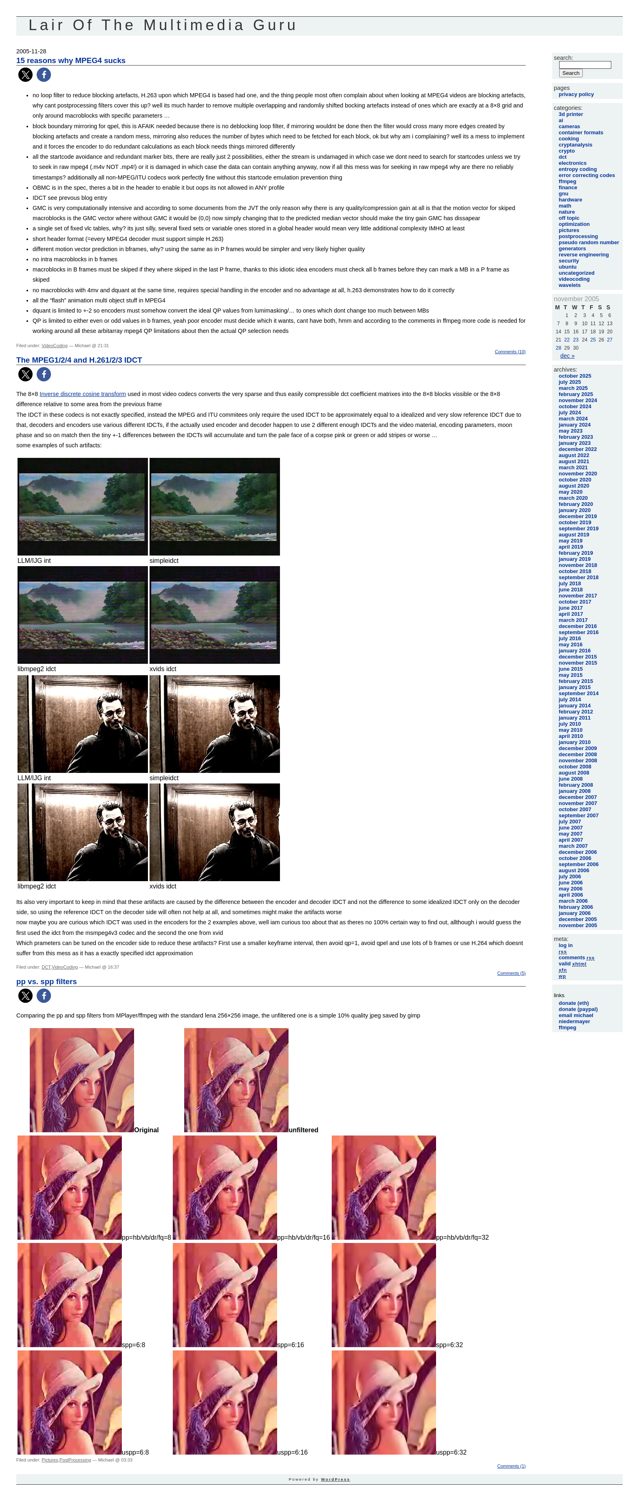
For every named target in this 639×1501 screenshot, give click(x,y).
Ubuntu (568, 267)
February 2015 (576, 681)
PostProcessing (75, 1459)
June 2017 (571, 608)
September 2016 (579, 632)
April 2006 (571, 895)
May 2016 (570, 644)
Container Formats (581, 132)
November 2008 (578, 760)
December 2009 (578, 748)
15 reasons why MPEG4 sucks (71, 60)
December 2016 (578, 626)
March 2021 (573, 467)
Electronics (572, 163)
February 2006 (576, 907)
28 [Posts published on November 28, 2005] (558, 348)
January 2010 (575, 742)
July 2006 (570, 876)
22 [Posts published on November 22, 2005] (566, 340)
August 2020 (574, 486)
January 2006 (575, 913)
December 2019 (578, 516)
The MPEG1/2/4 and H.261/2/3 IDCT (79, 360)
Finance (568, 187)
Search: (563, 58)
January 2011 (575, 718)
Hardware (570, 200)
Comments (577, 957)
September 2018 (579, 577)
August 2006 (574, 870)
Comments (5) (511, 973)
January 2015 (575, 687)
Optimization (574, 224)
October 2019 (575, 522)
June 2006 (571, 883)
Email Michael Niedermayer (576, 1018)
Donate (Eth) (574, 1003)
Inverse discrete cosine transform (83, 394)
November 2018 (578, 565)
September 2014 (579, 693)
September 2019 (579, 528)
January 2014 (575, 705)
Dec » (567, 355)
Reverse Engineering (584, 255)
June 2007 (571, 828)
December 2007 (578, 797)
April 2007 (571, 840)
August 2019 (574, 535)
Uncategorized (577, 273)
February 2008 (576, 785)
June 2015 (571, 669)
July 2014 (570, 699)
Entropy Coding (578, 169)
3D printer (571, 114)
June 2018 (571, 589)
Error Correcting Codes (587, 175)
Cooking (569, 139)
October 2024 (575, 406)
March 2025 (573, 388)
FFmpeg (567, 181)
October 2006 (575, 858)
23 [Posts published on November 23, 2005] (575, 340)
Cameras (569, 126)
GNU (563, 193)
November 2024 (578, 400)
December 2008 (578, 754)
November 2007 (578, 803)
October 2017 (575, 602)
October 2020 (575, 480)
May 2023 (570, 431)
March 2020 (573, 498)
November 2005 (578, 925)
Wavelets (570, 285)
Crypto (567, 151)
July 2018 (570, 583)
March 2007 (573, 846)
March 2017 (573, 620)
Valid (572, 964)
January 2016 (575, 651)
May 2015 (570, 675)
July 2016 (570, 638)
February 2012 (576, 712)
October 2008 (575, 767)
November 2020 (578, 473)
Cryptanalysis (576, 145)
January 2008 (575, 791)
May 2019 (570, 541)
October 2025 (575, 376)
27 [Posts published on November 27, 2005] (610, 340)
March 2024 (573, 419)
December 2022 (578, 449)
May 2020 (570, 492)
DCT (46, 967)
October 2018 (575, 571)
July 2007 (570, 821)
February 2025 (576, 394)
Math (565, 206)
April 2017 (571, 614)
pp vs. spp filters (46, 981)
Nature (567, 212)
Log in (566, 945)
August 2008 (574, 773)
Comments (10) (510, 351)
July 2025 (570, 382)
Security (569, 261)
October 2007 (575, 809)
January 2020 (575, 510)
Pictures (50, 1459)
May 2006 (570, 889)
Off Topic (569, 218)
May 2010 (570, 730)
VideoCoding (55, 345)
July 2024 (570, 412)
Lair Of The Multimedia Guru (163, 25)
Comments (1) (511, 1466)
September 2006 (579, 864)
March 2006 (573, 901)
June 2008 (571, 779)
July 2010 (570, 724)
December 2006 (578, 852)
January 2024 (575, 425)
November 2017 (578, 596)
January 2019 (575, 559)
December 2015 (578, 657)
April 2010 (571, 736)
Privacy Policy (576, 94)
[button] (25, 75)
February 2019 (576, 553)
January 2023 (575, 443)
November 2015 (578, 663)
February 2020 (576, 504)
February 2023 (576, 437)
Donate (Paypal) (578, 1009)
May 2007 (570, 834)
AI (561, 120)
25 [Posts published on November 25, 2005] (593, 340)
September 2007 (579, 815)
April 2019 (571, 547)
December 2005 (578, 919)
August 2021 (574, 461)
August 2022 (574, 455)
